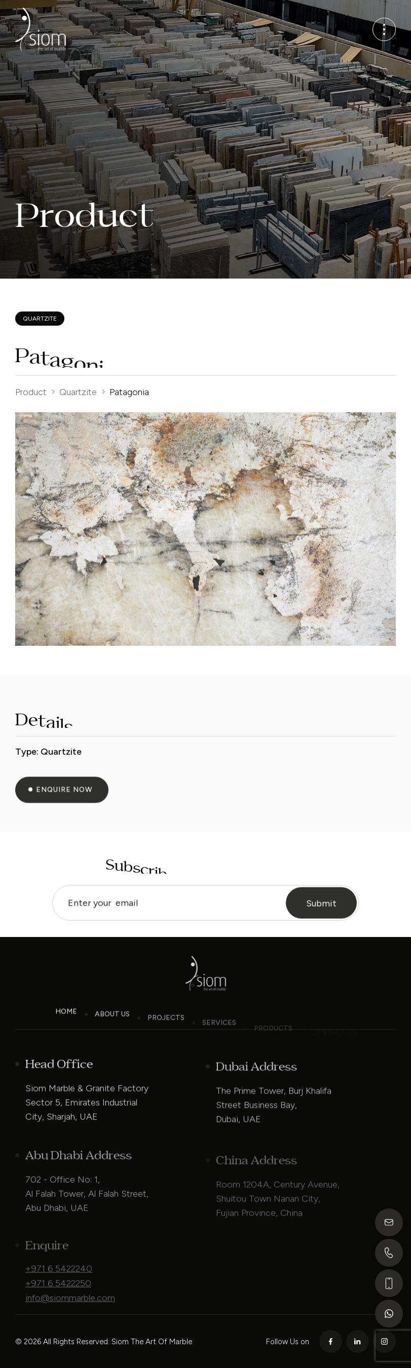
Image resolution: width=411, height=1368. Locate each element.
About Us (112, 1028)
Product (31, 392)
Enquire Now (64, 801)
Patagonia (129, 392)
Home (66, 1023)
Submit (321, 914)
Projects (165, 1032)
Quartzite (78, 392)
